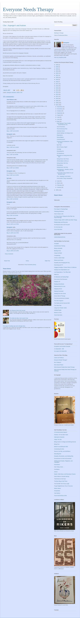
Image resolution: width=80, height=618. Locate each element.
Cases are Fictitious (59, 357)
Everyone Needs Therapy (28, 9)
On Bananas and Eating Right (61, 276)
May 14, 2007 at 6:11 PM (13, 250)
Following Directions (59, 211)
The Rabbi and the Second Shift (62, 303)
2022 (57, 73)
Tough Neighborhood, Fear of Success (63, 486)
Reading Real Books (59, 284)
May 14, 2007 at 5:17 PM (13, 233)
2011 (57, 96)
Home (27, 260)
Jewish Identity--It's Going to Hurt (65, 133)
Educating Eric (60, 151)
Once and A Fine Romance (60, 279)
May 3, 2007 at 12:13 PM (13, 175)
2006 (57, 190)
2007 (57, 104)
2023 (57, 71)
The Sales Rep (57, 305)
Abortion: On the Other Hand (61, 434)
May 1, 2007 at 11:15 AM (13, 147)
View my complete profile (60, 57)
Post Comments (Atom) (30, 264)
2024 (57, 69)
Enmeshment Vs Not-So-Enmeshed (62, 458)
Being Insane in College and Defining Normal (65, 441)
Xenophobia (57, 490)
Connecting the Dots (59, 449)
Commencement (61, 139)
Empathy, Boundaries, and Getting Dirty (63, 456)
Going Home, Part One (62, 167)
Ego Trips (59, 144)
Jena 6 (55, 471)
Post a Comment (9, 253)
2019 (57, 79)
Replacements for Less (59, 286)
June (58, 119)
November (59, 108)
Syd (8, 178)
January (59, 187)
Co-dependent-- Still (59, 348)
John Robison (10, 99)
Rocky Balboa (60, 137)
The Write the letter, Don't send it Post (19, 318)
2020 (57, 77)
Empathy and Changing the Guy (62, 262)
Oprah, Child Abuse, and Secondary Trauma (64, 474)
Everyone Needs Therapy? (60, 360)
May (58, 121)
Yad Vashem (57, 493)
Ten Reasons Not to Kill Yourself (17, 310)
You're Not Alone (61, 126)
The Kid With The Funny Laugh (61, 483)
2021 (57, 75)
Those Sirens (7, 268)
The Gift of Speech (58, 300)
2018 (57, 81)
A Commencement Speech (60, 432)
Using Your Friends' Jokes (60, 307)
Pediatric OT (57, 281)
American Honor (61, 131)
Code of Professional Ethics (61, 35)
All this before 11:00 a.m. (63, 161)
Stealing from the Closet (60, 293)
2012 (57, 94)
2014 (57, 90)
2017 (57, 83)
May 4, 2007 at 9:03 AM (12, 199)
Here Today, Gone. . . (59, 467)
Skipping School (58, 288)
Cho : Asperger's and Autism (63, 176)
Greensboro (57, 464)
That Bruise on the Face (60, 478)
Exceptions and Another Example (62, 346)
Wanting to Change (58, 33)
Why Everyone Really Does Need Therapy (64, 367)
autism (18, 92)
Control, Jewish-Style (59, 257)
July (58, 117)
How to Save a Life (58, 213)
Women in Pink (57, 312)
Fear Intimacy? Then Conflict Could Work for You (64, 124)
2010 (57, 98)
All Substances (60, 153)
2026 (57, 64)
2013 (57, 92)
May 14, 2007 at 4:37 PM (13, 224)
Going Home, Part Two (62, 163)
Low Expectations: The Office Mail (62, 272)
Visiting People (57, 310)
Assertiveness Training (59, 246)
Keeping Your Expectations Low (61, 269)
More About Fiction (58, 364)
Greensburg (60, 165)
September (60, 113)
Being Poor (57, 444)
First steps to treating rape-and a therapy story (14, 326)
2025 (57, 66)
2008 (57, 102)
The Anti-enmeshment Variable (61, 298)
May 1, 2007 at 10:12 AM (13, 131)
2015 (57, 88)
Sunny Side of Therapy (59, 296)
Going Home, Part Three (63, 158)
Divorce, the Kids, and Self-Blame (62, 451)
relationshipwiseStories (59, 237)
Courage (59, 149)
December (59, 106)
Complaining (57, 255)
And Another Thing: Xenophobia (64, 178)
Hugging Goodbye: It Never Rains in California (65, 267)
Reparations (60, 135)
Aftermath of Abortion (59, 437)
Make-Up (56, 274)
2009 (57, 100)
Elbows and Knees (58, 260)
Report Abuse (58, 195)
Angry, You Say (58, 439)
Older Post (47, 260)
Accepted (56, 243)
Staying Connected (58, 291)
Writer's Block (57, 488)
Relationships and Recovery (61, 222)
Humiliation (57, 469)
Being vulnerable (58, 248)
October (59, 111)
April (58, 181)
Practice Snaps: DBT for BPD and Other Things (65, 220)
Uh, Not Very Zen (58, 227)
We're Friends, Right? (62, 147)
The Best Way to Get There (60, 481)
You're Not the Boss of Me (60, 495)
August (59, 115)
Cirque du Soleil (58, 253)
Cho (21, 92)
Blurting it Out (57, 250)
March (58, 183)
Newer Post (7, 260)
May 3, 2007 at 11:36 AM (13, 167)
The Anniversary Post (62, 128)
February (59, 185)
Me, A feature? (57, 362)
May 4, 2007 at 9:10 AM (12, 215)
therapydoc (9, 134)
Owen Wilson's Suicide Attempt (61, 476)
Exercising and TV (58, 265)
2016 (57, 85)
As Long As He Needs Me (60, 351)
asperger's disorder (11, 92)
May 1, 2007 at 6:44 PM (12, 154)
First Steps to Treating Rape (61, 209)
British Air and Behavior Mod (61, 446)
